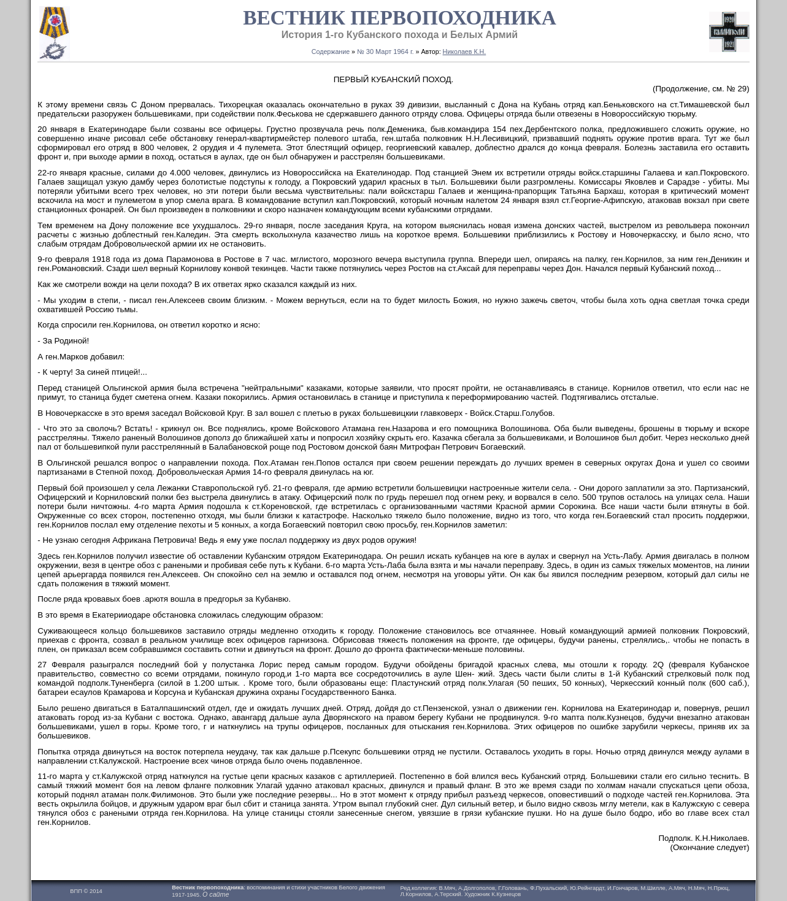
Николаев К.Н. (464, 51)
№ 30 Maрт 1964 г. (385, 51)
